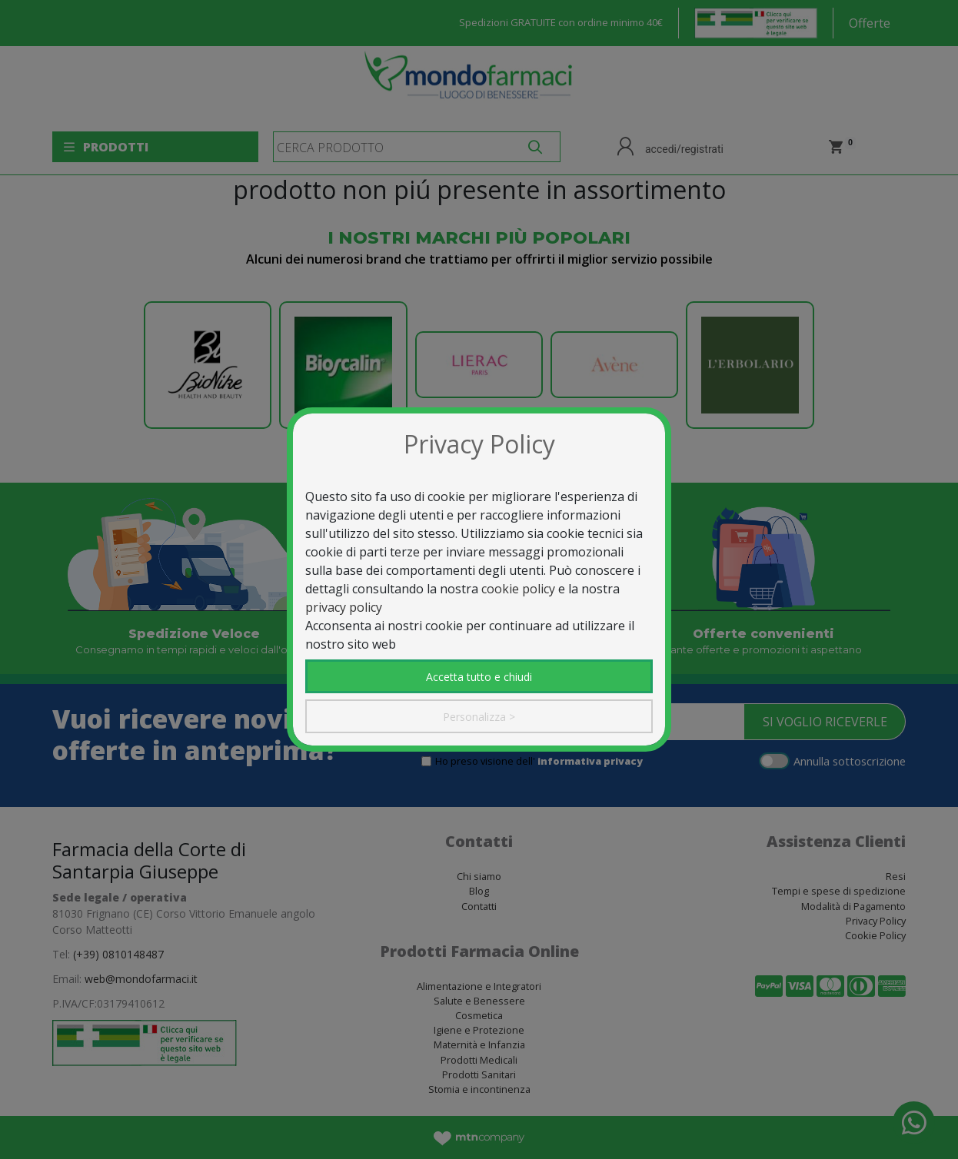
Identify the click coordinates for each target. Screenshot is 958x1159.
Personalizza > (479, 716)
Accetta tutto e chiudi (479, 676)
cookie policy (518, 588)
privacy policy (343, 607)
